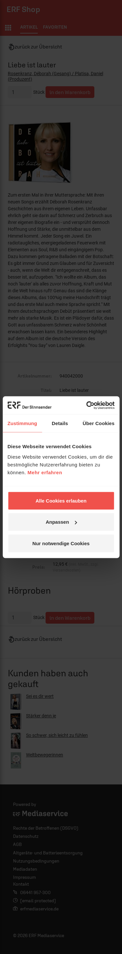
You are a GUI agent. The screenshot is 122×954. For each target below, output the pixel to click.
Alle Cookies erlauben (61, 500)
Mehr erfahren (45, 472)
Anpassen (61, 522)
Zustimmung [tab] (22, 423)
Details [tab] (60, 423)
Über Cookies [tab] (99, 423)
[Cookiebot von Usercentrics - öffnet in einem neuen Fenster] (87, 405)
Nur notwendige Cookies (61, 543)
